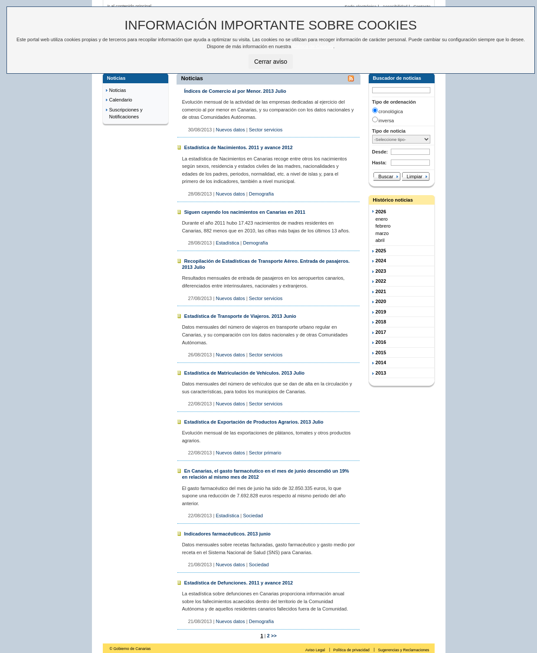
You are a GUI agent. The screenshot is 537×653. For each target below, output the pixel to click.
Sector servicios (266, 129)
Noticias (117, 90)
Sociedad (253, 515)
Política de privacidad (351, 650)
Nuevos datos (230, 129)
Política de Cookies (312, 46)
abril (380, 240)
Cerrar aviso (270, 61)
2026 (381, 211)
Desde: (380, 151)
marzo (382, 233)
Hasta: (379, 162)
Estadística (227, 242)
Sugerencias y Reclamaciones (403, 650)
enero (382, 219)
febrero (383, 226)
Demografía (261, 193)
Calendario (120, 99)
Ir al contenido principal (130, 5)
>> (274, 635)
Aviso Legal (315, 650)
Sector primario (265, 452)
